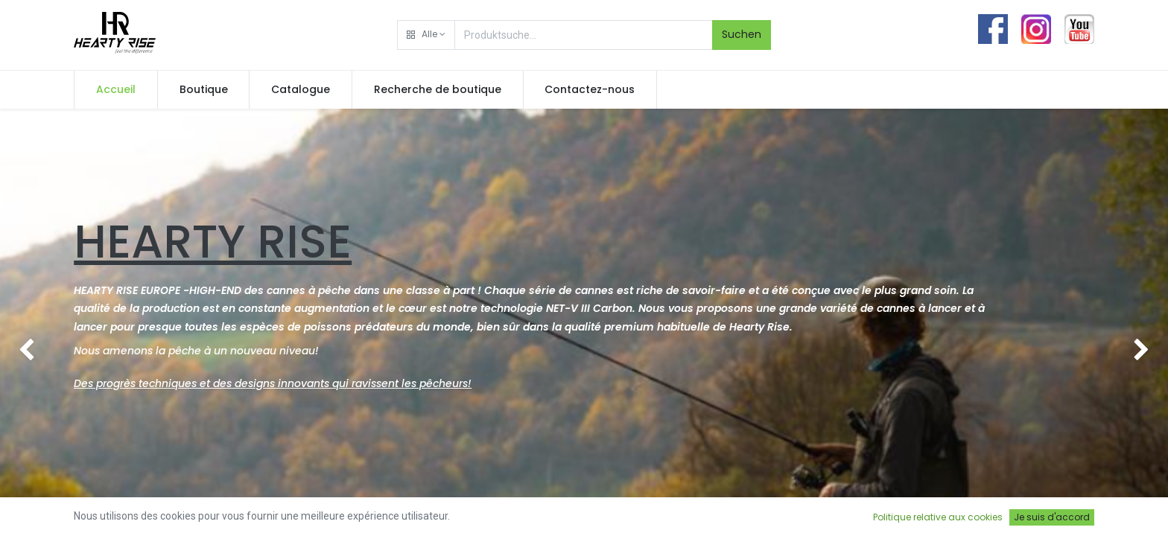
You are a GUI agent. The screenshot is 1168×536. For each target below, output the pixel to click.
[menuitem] (115, 90)
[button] (426, 35)
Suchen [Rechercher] (741, 34)
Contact (540, 518)
